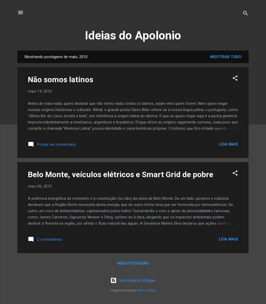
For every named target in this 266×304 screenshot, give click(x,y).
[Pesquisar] (245, 14)
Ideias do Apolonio (133, 35)
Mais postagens (133, 263)
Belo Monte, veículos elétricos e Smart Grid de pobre (120, 174)
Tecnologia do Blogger (133, 280)
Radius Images (146, 290)
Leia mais (228, 144)
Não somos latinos (60, 79)
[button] (235, 79)
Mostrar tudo (225, 56)
